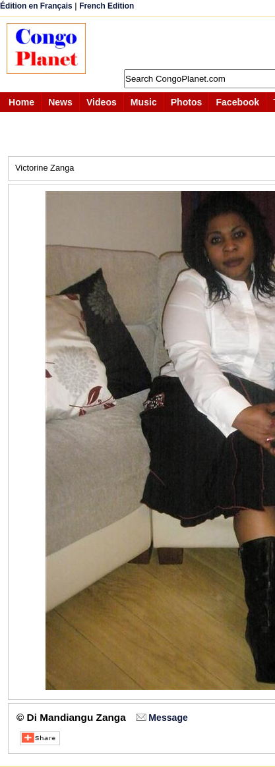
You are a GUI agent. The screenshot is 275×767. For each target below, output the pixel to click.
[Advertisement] (187, 43)
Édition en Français (36, 6)
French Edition (106, 6)
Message (167, 717)
